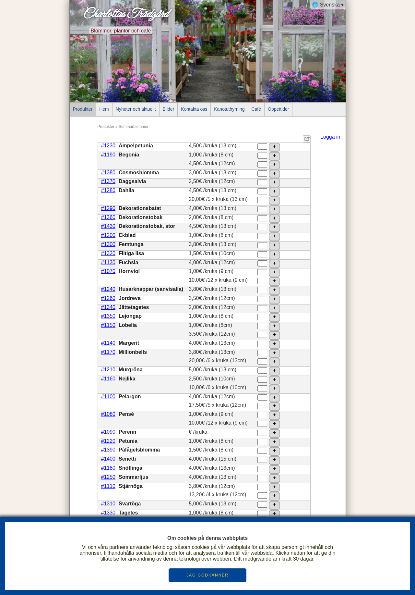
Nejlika (127, 378)
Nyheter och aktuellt (136, 109)
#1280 (108, 190)
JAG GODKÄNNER (207, 575)
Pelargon (130, 396)
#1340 (108, 307)
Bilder (168, 109)
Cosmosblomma (139, 172)
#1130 (108, 262)
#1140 (108, 343)
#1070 (108, 271)
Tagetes (128, 512)
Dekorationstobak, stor (147, 226)
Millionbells (133, 352)
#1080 (108, 414)
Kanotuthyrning (229, 109)
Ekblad (127, 235)
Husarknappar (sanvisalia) (151, 289)
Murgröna (131, 369)
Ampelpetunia (136, 145)
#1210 (108, 369)
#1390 (108, 449)
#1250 (108, 477)
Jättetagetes (134, 307)
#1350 (108, 316)
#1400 (108, 459)
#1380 (108, 172)
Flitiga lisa (131, 253)
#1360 (108, 217)
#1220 (108, 441)
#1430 (108, 226)
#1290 (108, 208)
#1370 (108, 181)
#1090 (108, 432)
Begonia (129, 154)
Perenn (127, 432)
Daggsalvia (132, 181)
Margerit (129, 343)
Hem (104, 109)
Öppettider (278, 109)
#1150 (108, 325)
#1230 (108, 145)
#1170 (108, 352)
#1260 (108, 298)
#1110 (108, 486)
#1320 (108, 253)
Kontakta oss (194, 109)
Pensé (126, 414)
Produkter (83, 109)
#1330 (108, 512)
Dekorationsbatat (140, 208)
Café (256, 109)
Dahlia (126, 190)
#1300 (108, 244)
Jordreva (130, 298)
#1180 (108, 468)
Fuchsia (128, 262)
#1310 (108, 503)
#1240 (108, 289)
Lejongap (130, 316)
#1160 (108, 378)
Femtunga (131, 244)
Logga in (330, 137)
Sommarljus (133, 477)
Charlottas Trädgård (125, 14)
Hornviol (129, 271)
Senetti (127, 459)
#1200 (108, 235)
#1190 (108, 154)
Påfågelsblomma (139, 449)
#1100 (108, 396)
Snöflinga (130, 468)
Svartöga (130, 503)
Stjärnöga (131, 486)
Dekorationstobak (140, 217)
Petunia (128, 441)
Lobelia (128, 325)
